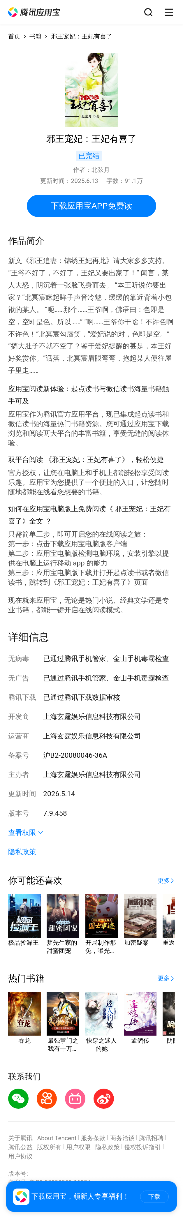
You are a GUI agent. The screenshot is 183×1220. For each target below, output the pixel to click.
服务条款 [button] (93, 1138)
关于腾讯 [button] (20, 1138)
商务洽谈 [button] (122, 1138)
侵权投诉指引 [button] (142, 1147)
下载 (154, 1196)
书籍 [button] (35, 36)
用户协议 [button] (20, 1156)
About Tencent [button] (56, 1138)
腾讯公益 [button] (20, 1147)
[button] (34, 12)
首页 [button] (14, 36)
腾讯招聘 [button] (151, 1138)
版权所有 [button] (49, 1147)
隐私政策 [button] (22, 851)
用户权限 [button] (78, 1147)
